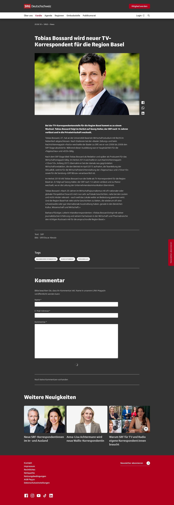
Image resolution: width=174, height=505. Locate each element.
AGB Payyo (29, 479)
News (52, 24)
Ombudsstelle (73, 15)
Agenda (48, 15)
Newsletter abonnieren (135, 463)
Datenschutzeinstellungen (37, 483)
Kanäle (38, 15)
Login (140, 15)
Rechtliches (29, 469)
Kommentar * (41, 322)
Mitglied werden (139, 6)
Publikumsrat (89, 15)
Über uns (28, 15)
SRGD (46, 24)
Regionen (59, 15)
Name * (38, 300)
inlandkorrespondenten (46, 259)
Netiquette (29, 473)
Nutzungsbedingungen (35, 476)
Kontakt (28, 463)
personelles (83, 259)
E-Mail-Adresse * (42, 311)
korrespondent (67, 259)
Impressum (29, 466)
